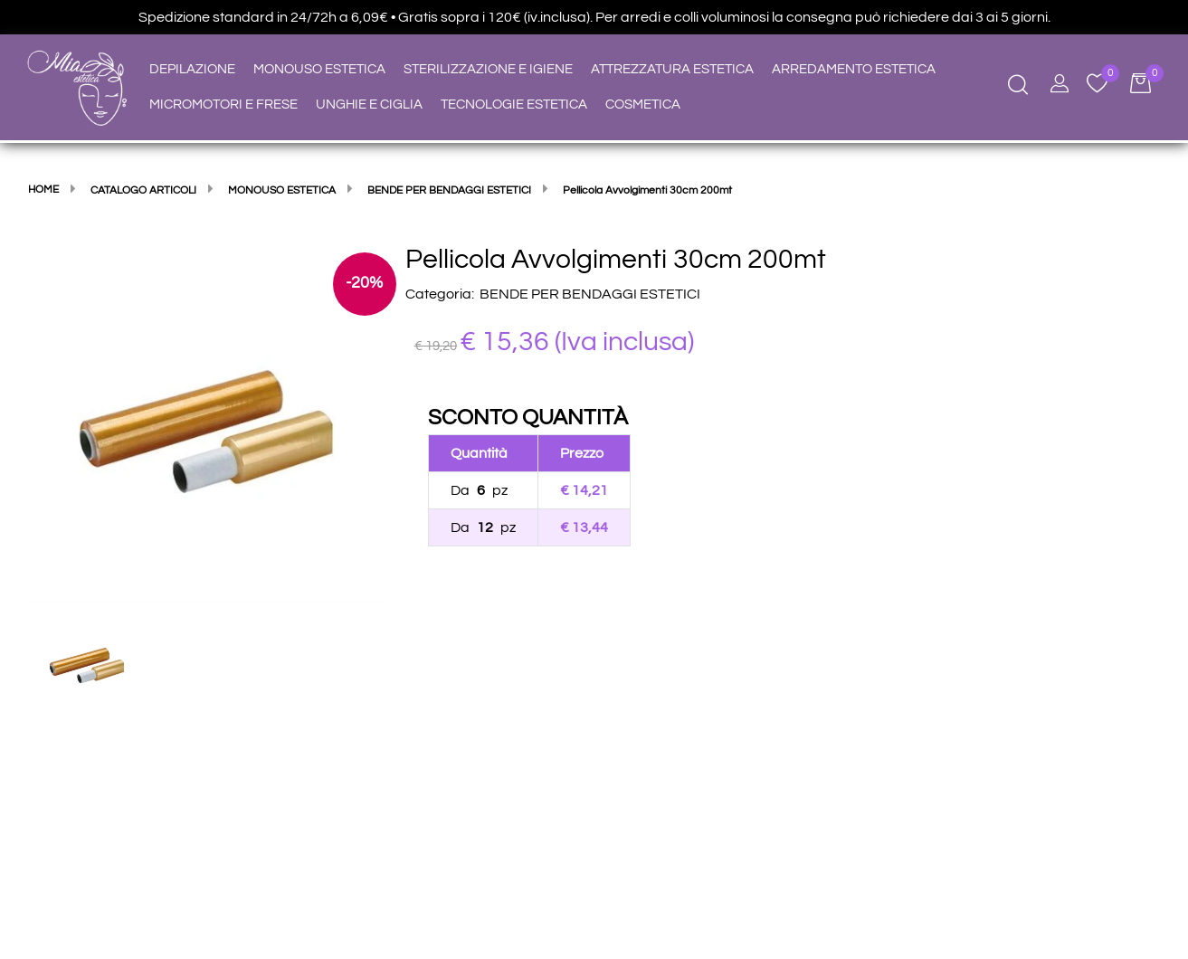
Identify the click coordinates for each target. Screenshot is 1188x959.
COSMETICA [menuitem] (642, 104)
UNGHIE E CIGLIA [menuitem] (369, 104)
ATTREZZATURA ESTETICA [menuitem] (672, 69)
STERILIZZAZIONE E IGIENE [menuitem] (488, 69)
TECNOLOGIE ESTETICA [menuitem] (514, 104)
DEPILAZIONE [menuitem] (192, 69)
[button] (207, 422)
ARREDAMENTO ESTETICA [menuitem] (854, 69)
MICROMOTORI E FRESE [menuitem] (223, 104)
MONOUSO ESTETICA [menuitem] (319, 69)
